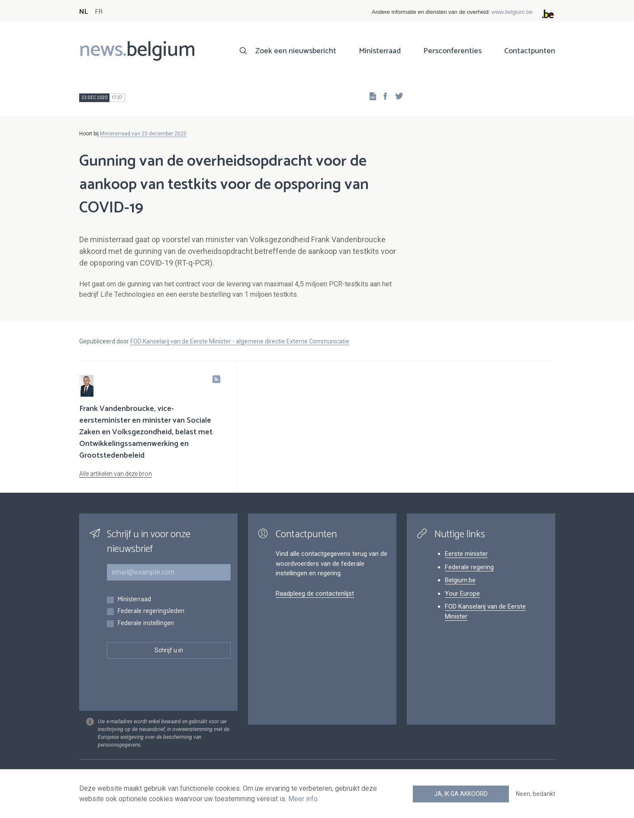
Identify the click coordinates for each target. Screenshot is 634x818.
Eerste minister (466, 554)
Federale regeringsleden (150, 611)
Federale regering (469, 567)
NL (83, 12)
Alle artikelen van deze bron (115, 473)
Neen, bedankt (535, 793)
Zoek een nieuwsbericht (295, 51)
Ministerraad (380, 51)
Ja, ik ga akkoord (461, 793)
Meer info (303, 799)
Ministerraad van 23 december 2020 (143, 134)
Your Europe (462, 593)
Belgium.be (460, 580)
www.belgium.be (512, 12)
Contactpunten (529, 51)
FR (99, 12)
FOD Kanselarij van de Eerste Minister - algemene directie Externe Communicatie (239, 341)
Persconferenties (452, 51)
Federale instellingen (145, 624)
